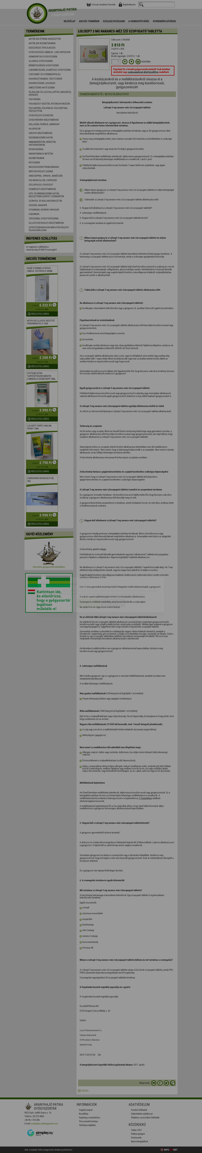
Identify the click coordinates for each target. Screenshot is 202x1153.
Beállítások (113, 585)
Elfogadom (88, 585)
